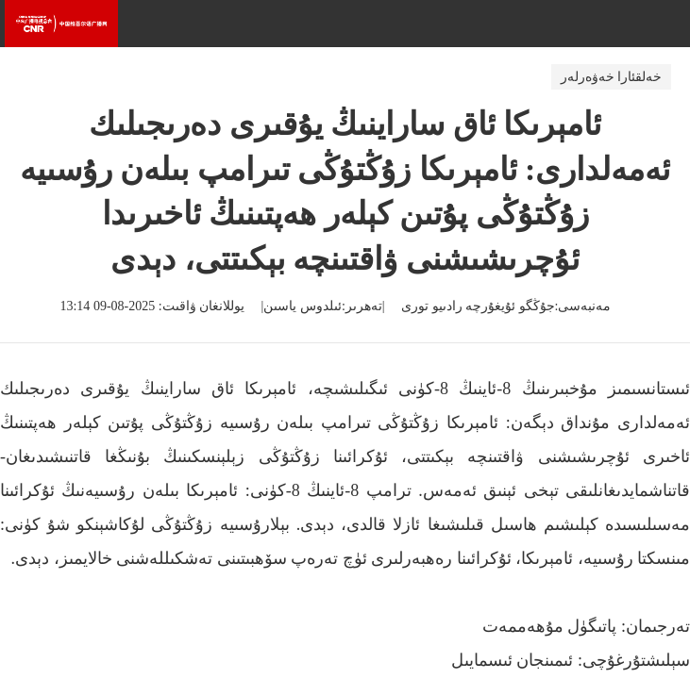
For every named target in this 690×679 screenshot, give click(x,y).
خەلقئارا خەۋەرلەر (612, 77)
